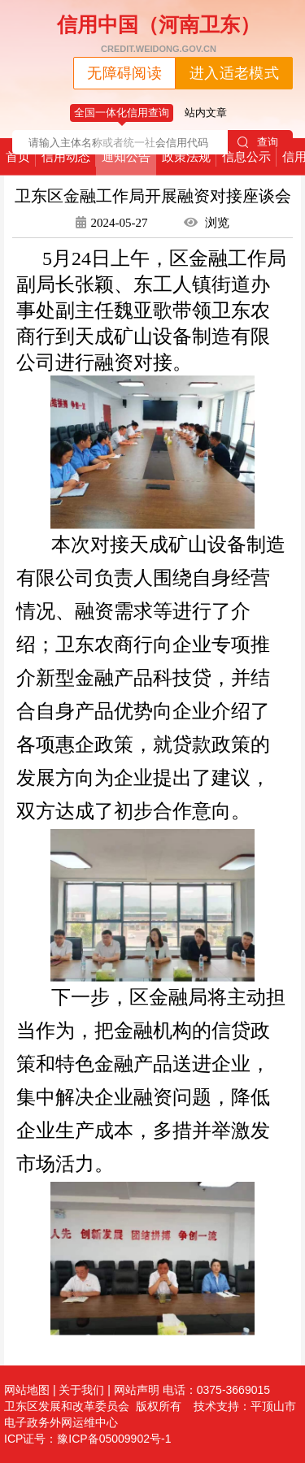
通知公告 (126, 156)
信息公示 (246, 156)
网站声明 (136, 1389)
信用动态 (65, 156)
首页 (18, 156)
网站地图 (27, 1389)
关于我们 (81, 1389)
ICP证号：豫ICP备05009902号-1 (87, 1438)
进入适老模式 (234, 73)
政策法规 (186, 156)
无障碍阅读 (124, 73)
